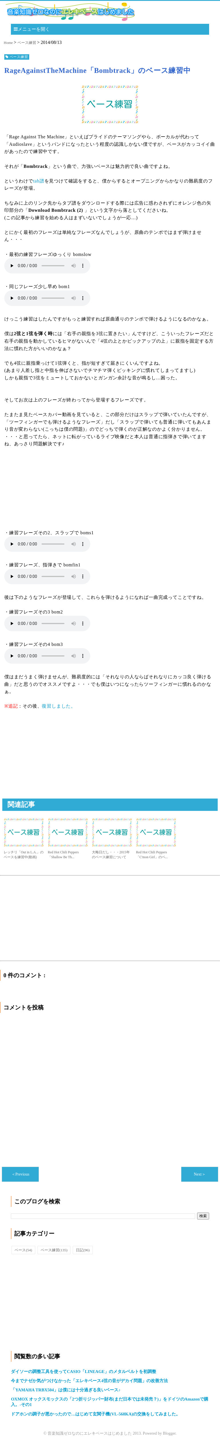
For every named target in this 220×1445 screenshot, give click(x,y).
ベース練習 (54, 1250)
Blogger (169, 1433)
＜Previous (20, 1174)
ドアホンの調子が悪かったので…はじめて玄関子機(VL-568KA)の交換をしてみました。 (95, 1414)
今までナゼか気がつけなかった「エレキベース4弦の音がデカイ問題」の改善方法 (89, 1380)
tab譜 (38, 180)
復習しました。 (59, 706)
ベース (23, 1250)
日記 (83, 1250)
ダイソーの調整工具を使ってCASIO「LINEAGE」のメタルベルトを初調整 (83, 1371)
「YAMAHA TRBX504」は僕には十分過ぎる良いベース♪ (65, 1390)
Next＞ (199, 1174)
